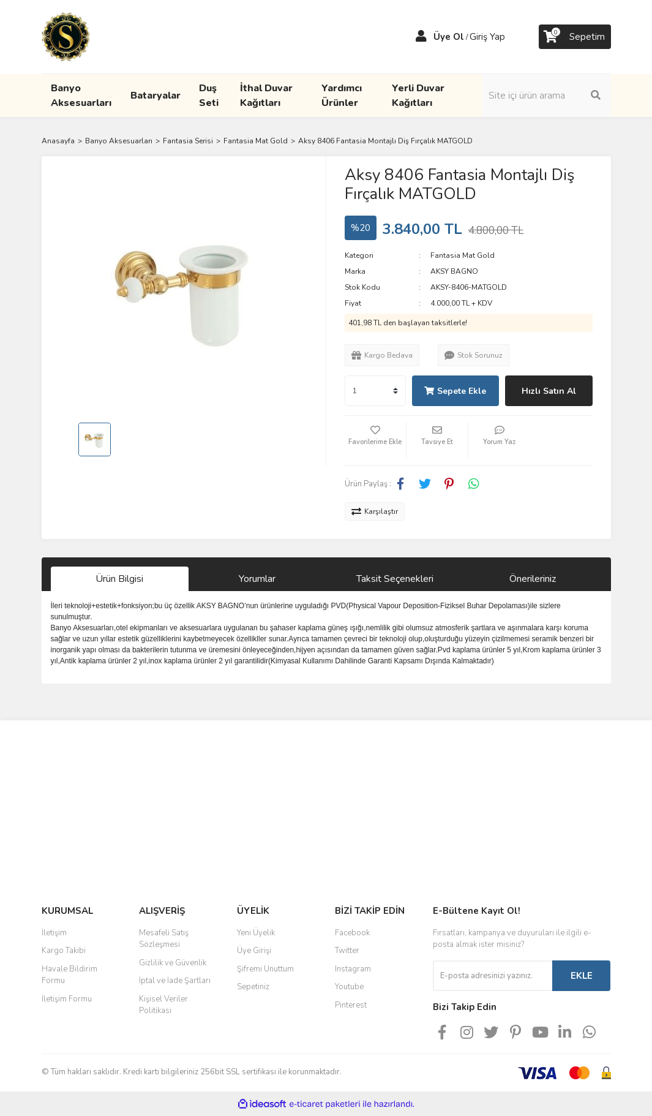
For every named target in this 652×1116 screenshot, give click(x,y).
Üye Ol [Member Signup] (448, 37)
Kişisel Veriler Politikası (163, 1005)
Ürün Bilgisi (119, 579)
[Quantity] (375, 390)
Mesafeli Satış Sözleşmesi (164, 939)
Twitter (347, 950)
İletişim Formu (67, 999)
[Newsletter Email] (492, 975)
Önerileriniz (532, 579)
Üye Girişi (254, 950)
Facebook (352, 932)
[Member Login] (421, 37)
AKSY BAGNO (454, 271)
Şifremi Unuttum (265, 969)
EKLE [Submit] (582, 976)
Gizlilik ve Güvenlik (172, 962)
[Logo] (65, 36)
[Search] (546, 95)
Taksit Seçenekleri (394, 579)
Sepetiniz (253, 986)
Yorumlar (257, 579)
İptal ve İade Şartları (175, 980)
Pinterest (351, 1005)
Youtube (349, 986)
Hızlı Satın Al (549, 391)
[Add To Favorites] (375, 440)
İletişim (54, 932)
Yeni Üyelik (256, 932)
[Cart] (575, 37)
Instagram (353, 969)
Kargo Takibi (64, 950)
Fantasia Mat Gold (462, 255)
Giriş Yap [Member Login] (487, 37)
